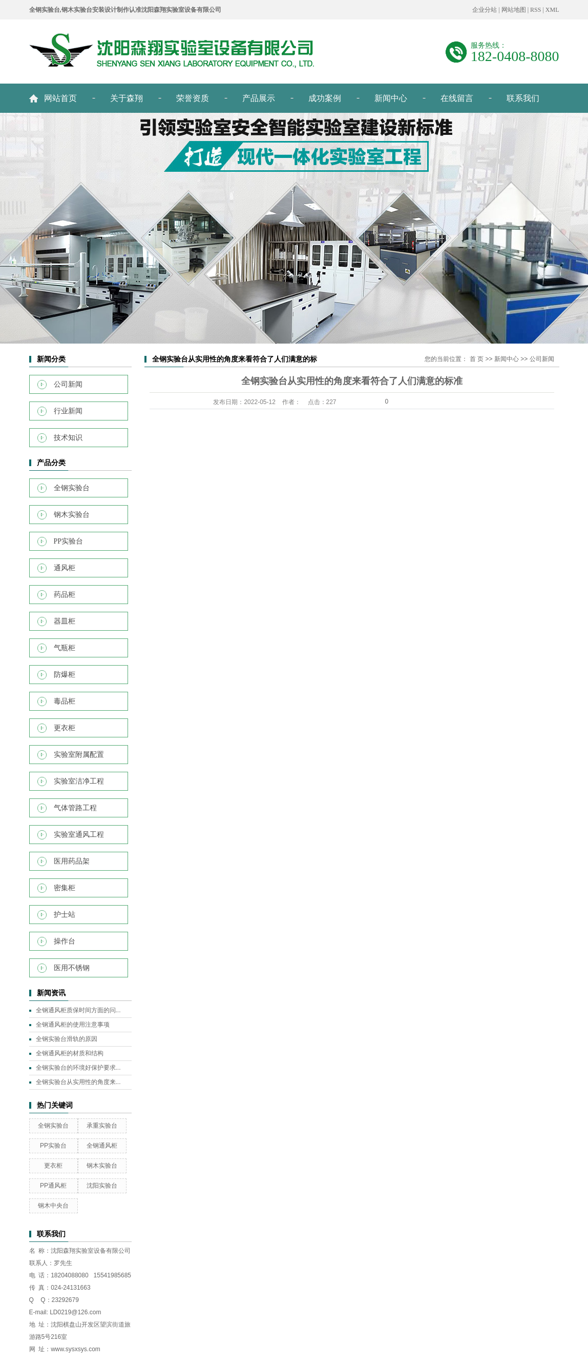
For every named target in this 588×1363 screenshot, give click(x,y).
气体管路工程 (75, 808)
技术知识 (68, 438)
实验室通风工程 (79, 834)
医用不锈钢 (72, 968)
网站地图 (513, 9)
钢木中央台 (53, 1205)
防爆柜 (64, 674)
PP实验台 (68, 541)
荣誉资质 (192, 98)
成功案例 (324, 98)
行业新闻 (68, 411)
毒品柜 (64, 701)
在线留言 (456, 98)
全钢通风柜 (102, 1145)
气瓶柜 (64, 648)
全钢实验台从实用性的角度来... (78, 1082)
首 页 (477, 359)
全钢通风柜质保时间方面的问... (78, 1010)
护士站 (64, 914)
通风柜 (64, 568)
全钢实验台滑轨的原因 (66, 1039)
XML (552, 9)
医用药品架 (72, 861)
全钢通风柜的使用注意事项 (73, 1024)
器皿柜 (64, 621)
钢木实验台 (72, 514)
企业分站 (484, 9)
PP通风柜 (53, 1185)
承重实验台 (102, 1125)
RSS (535, 9)
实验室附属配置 (79, 754)
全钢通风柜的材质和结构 (69, 1053)
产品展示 (258, 98)
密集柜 (64, 888)
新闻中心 (390, 98)
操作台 (64, 941)
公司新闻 (68, 384)
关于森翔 (126, 98)
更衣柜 (64, 728)
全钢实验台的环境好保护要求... (78, 1067)
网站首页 (60, 98)
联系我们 (523, 98)
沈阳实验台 (102, 1185)
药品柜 (64, 594)
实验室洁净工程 (79, 781)
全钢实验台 (72, 488)
